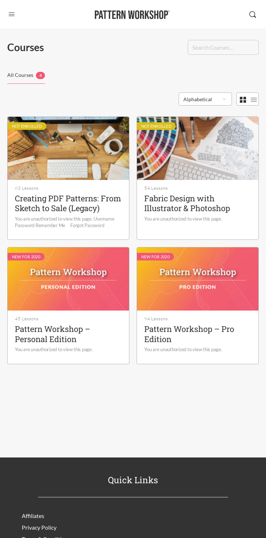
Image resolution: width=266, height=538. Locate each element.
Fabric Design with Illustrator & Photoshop (187, 203)
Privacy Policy (39, 527)
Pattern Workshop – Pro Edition (189, 334)
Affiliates (33, 515)
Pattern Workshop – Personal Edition (52, 334)
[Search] (252, 14)
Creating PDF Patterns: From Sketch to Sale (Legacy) (68, 203)
